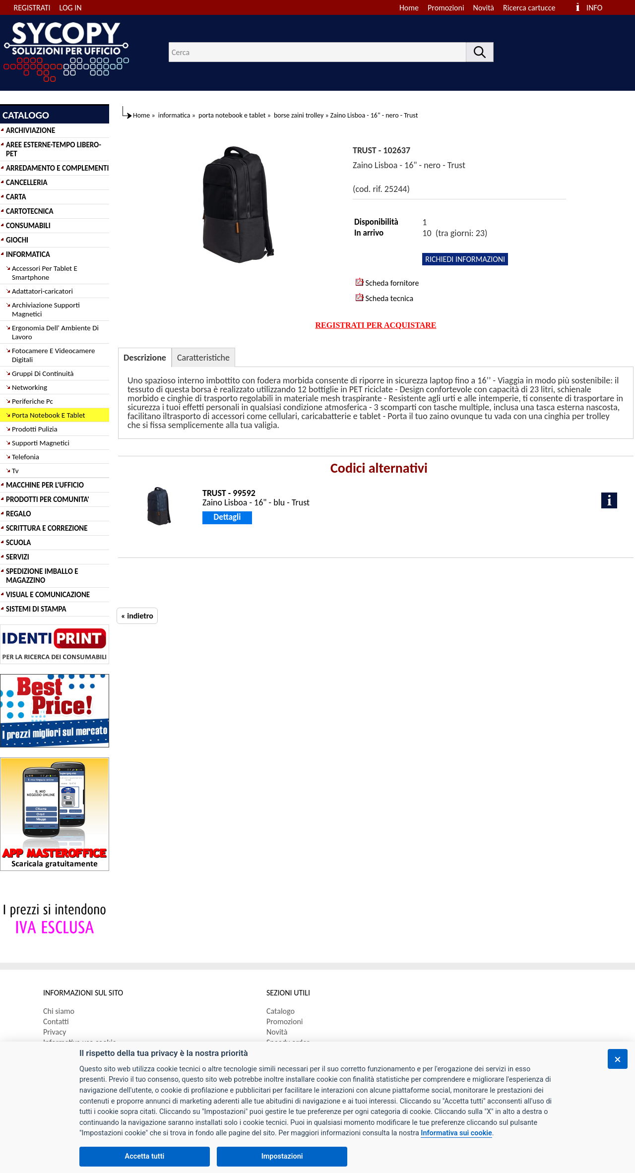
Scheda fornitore (387, 283)
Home (409, 7)
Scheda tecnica (384, 298)
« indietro (137, 615)
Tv (15, 470)
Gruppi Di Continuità (42, 373)
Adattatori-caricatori (42, 291)
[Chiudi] (618, 1059)
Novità (483, 7)
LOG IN (71, 7)
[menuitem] (533, 7)
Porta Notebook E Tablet (48, 415)
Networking (29, 387)
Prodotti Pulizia (35, 429)
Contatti (56, 1021)
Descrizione (145, 357)
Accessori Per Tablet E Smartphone (44, 273)
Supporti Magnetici (40, 442)
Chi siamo (58, 1011)
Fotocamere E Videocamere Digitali (53, 355)
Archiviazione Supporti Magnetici (46, 309)
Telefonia (25, 456)
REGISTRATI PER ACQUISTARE (376, 325)
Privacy (54, 1032)
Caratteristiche (203, 357)
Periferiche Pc (32, 401)
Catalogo (280, 1011)
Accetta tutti (145, 1156)
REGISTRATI (32, 7)
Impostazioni (282, 1156)
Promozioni (446, 7)
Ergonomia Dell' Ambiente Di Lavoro (55, 332)
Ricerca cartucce (529, 7)
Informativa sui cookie (456, 1133)
